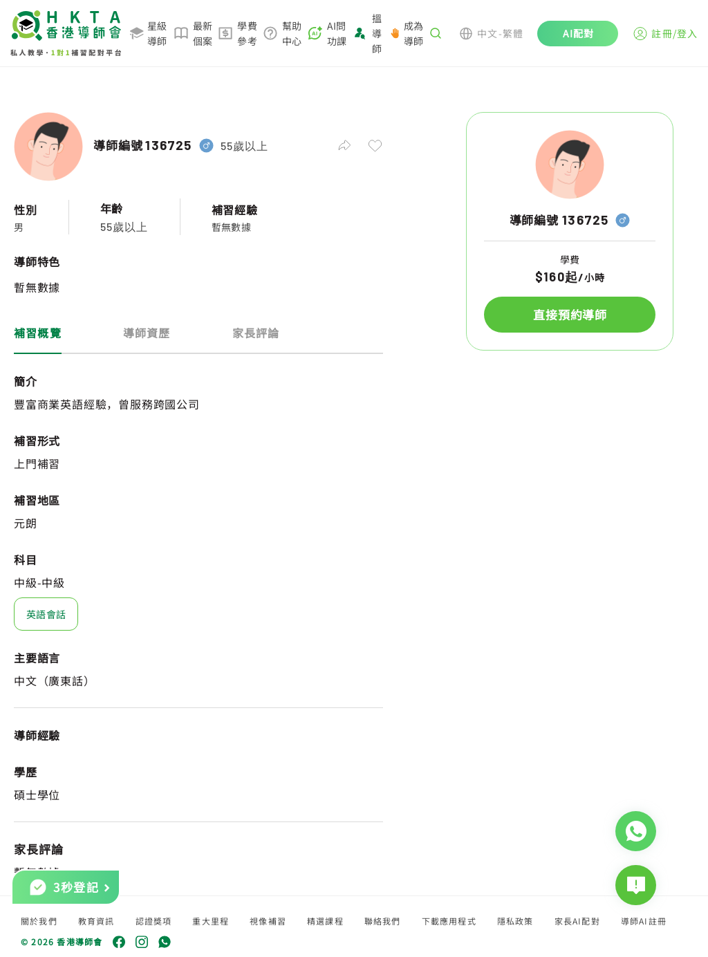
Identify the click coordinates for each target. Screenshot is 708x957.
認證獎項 (154, 921)
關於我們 (39, 921)
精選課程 (325, 921)
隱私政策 (515, 921)
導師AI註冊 (644, 921)
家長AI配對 (577, 921)
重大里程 (210, 921)
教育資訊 (96, 921)
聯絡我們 (382, 921)
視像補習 (268, 921)
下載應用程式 (449, 921)
